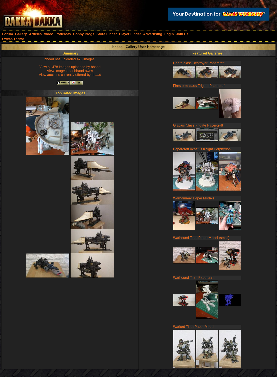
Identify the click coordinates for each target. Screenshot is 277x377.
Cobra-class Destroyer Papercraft (198, 63)
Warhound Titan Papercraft (193, 277)
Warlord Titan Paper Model (193, 327)
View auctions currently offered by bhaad (70, 75)
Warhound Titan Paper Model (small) (201, 238)
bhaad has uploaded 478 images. (70, 59)
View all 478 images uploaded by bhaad (70, 67)
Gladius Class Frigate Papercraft (198, 125)
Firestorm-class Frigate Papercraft (199, 86)
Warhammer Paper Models (193, 198)
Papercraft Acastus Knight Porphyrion (202, 149)
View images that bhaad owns (70, 71)
